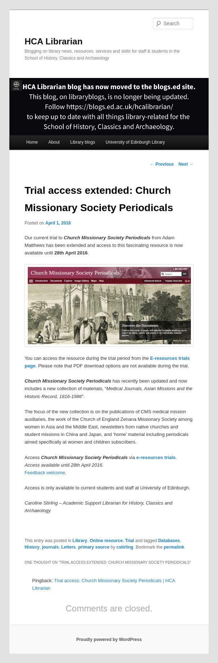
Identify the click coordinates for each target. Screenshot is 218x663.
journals (50, 547)
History (32, 547)
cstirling (124, 547)
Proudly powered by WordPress (109, 639)
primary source (94, 547)
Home (32, 142)
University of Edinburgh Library (135, 142)
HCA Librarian (53, 41)
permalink (174, 547)
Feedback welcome (45, 472)
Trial (129, 540)
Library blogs (82, 142)
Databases (169, 540)
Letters (68, 547)
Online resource (106, 540)
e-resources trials (155, 457)
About (54, 142)
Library (80, 540)
